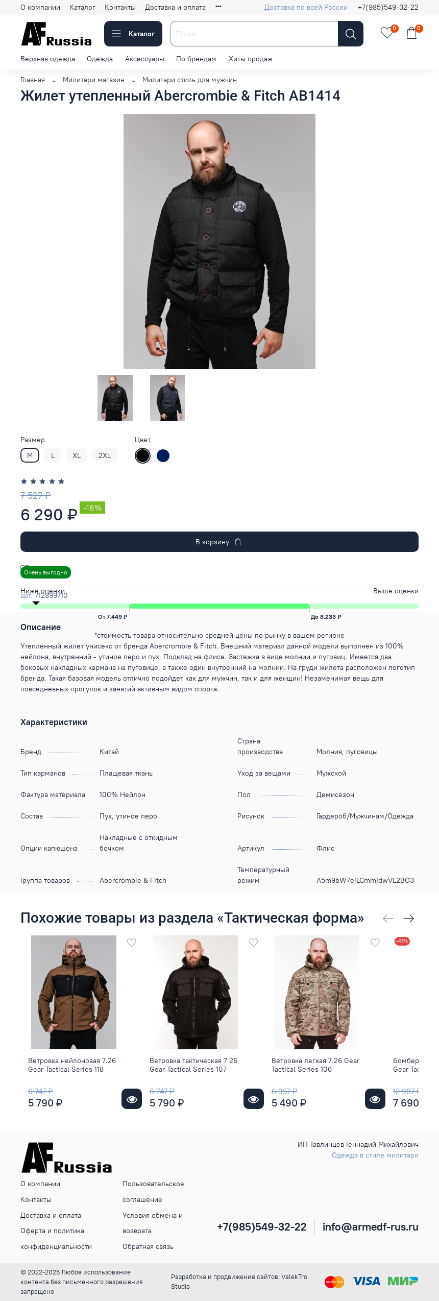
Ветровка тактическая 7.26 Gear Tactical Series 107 (199, 1082)
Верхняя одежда (47, 58)
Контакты (120, 7)
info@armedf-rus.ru (371, 1227)
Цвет (143, 440)
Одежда (100, 58)
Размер (32, 440)
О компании (40, 7)
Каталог (82, 7)
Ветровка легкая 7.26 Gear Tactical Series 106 (335, 1082)
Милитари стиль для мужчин (189, 79)
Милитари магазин (94, 79)
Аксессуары (144, 58)
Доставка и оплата (175, 7)
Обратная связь (148, 1246)
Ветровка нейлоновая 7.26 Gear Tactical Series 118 (64, 1082)
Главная (32, 79)
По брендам (196, 58)
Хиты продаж (251, 58)
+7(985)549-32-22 (388, 7)
